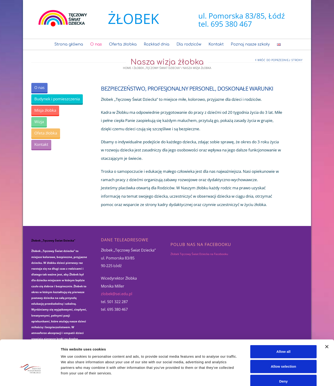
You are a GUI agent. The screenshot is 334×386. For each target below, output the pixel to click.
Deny (283, 355)
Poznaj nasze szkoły (250, 44)
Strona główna (68, 44)
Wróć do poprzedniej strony (280, 60)
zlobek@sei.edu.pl (116, 293)
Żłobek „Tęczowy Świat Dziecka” (157, 68)
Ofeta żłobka (45, 133)
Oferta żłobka (123, 44)
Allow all (283, 326)
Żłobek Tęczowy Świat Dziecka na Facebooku (199, 254)
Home (127, 68)
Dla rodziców (189, 44)
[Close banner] (326, 321)
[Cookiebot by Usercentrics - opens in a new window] (30, 376)
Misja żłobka (45, 110)
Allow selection (283, 341)
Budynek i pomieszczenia (57, 98)
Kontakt (216, 44)
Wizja (39, 121)
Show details (243, 377)
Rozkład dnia (156, 44)
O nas (96, 44)
